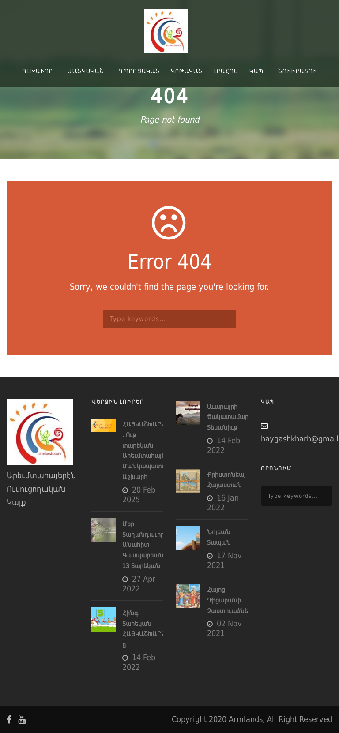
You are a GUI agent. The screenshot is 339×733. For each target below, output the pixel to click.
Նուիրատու (297, 71)
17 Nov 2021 (224, 560)
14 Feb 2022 (138, 662)
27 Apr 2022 (138, 583)
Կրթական (187, 71)
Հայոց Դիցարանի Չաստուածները (231, 600)
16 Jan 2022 (223, 502)
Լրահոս (226, 71)
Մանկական (86, 71)
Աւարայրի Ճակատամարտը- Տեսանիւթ (233, 417)
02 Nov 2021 (224, 628)
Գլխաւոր (37, 71)
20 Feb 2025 (138, 494)
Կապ (256, 71)
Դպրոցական (139, 71)
